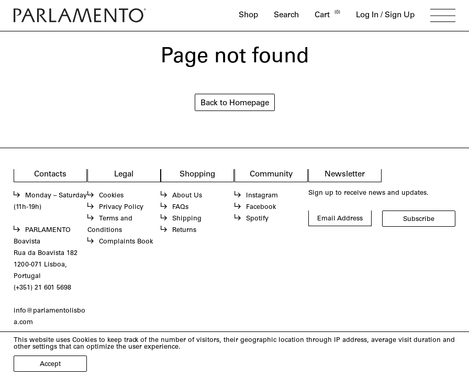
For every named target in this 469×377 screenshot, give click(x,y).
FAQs (180, 207)
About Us (187, 196)
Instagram (262, 196)
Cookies (111, 196)
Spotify (257, 219)
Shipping (187, 219)
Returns (184, 230)
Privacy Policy (121, 207)
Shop (248, 15)
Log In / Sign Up (385, 15)
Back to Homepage (234, 103)
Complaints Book (126, 242)
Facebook (261, 207)
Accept (50, 364)
